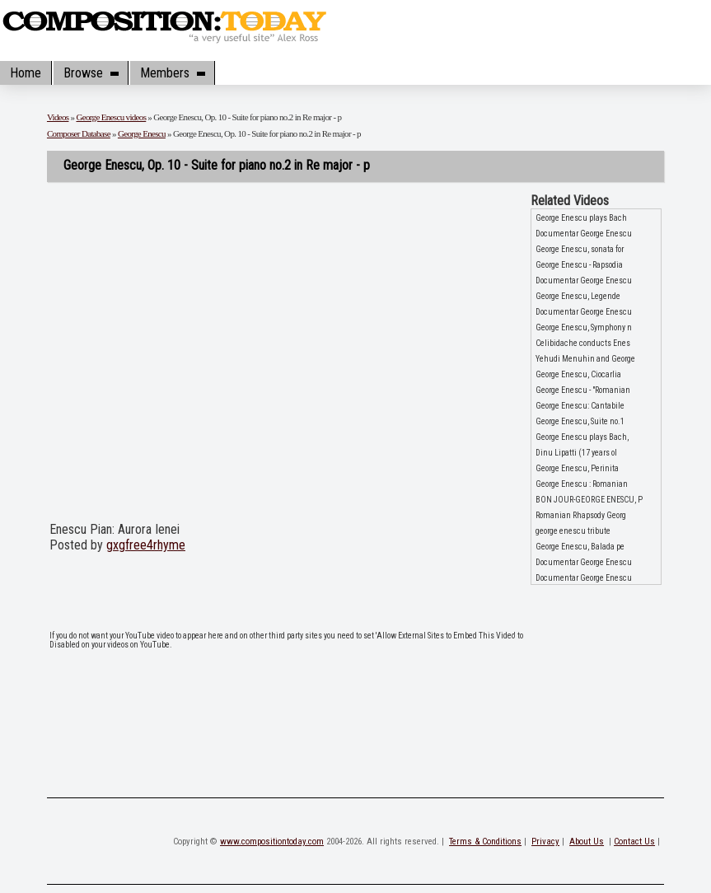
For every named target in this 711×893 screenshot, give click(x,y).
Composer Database (78, 133)
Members (172, 73)
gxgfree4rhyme (145, 545)
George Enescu (142, 133)
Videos (58, 117)
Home (25, 73)
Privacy (545, 841)
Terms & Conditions (485, 841)
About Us (586, 841)
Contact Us (634, 841)
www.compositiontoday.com (272, 841)
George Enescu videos (111, 117)
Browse (90, 73)
